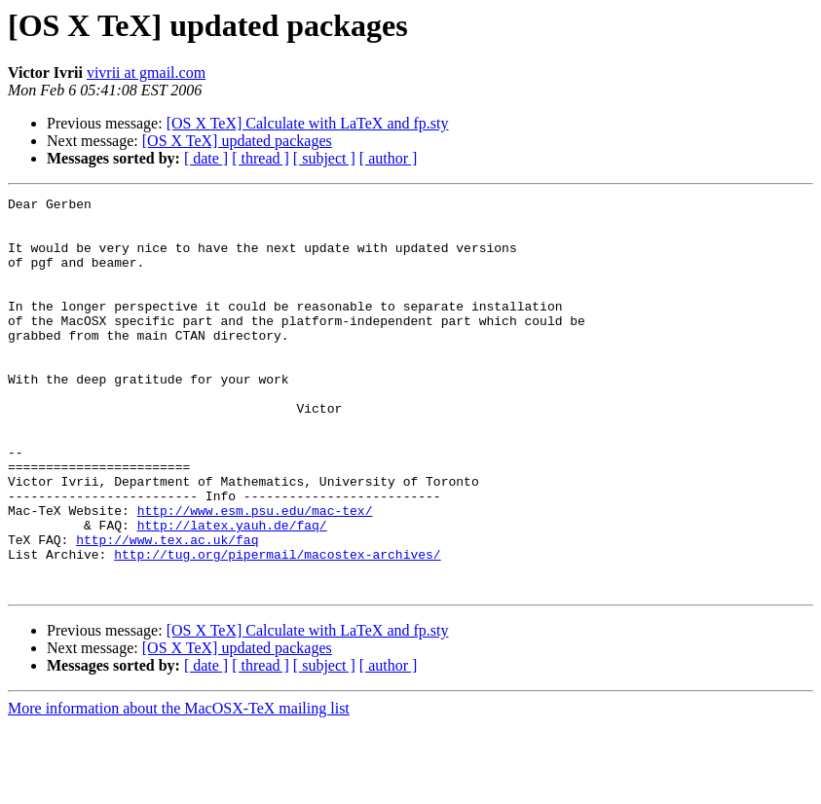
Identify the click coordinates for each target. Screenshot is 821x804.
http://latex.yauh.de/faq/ (232, 592)
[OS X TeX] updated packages (237, 140)
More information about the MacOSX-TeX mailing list (179, 787)
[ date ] (206, 158)
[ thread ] (260, 158)
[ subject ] (324, 158)
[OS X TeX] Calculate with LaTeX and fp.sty (308, 123)
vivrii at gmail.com (146, 72)
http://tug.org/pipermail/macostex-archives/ (277, 627)
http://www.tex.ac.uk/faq (167, 609)
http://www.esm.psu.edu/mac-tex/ (255, 574)
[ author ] (388, 158)
